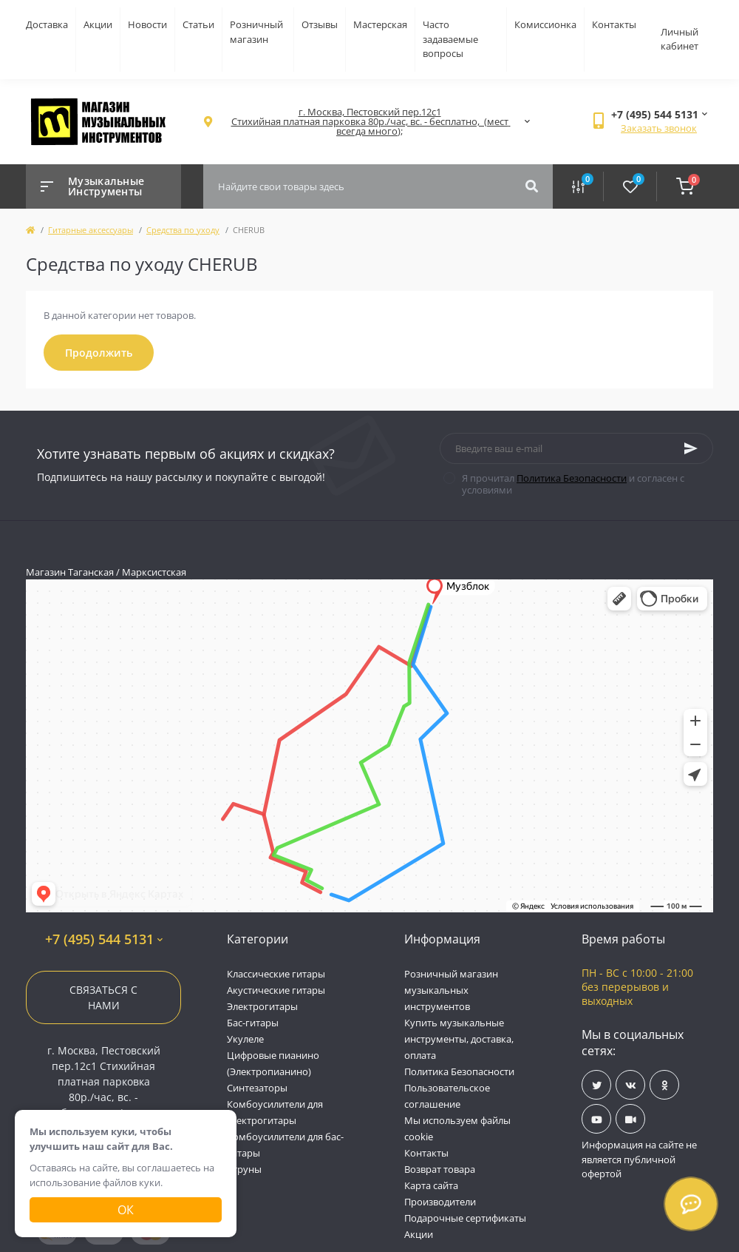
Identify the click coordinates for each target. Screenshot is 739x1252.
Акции (98, 24)
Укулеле (245, 1039)
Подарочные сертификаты (465, 1218)
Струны (244, 1169)
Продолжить (98, 353)
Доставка (47, 24)
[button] (369, 122)
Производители (440, 1201)
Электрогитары (262, 1006)
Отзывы (320, 24)
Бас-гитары (253, 1022)
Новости (147, 24)
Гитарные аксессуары (90, 229)
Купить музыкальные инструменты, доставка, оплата (459, 1039)
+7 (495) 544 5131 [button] (104, 939)
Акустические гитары (276, 990)
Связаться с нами (103, 997)
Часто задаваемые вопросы (450, 39)
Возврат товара (439, 1169)
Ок (126, 1210)
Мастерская (380, 24)
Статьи (198, 24)
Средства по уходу (182, 229)
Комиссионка (545, 24)
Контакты (614, 24)
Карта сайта (431, 1185)
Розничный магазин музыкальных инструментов (451, 990)
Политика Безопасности (572, 478)
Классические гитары (276, 973)
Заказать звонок (659, 128)
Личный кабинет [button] (679, 39)
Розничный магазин (256, 32)
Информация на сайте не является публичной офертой (639, 1159)
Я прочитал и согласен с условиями (573, 484)
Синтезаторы (257, 1087)
